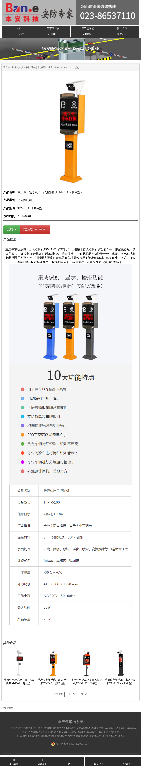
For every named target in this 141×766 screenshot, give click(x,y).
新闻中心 (88, 35)
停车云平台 (53, 28)
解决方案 (122, 28)
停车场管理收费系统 (74, 737)
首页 (18, 28)
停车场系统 (87, 28)
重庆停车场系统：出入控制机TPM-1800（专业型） (120, 683)
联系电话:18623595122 (35, 231)
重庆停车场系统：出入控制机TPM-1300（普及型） (19, 683)
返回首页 (58, 696)
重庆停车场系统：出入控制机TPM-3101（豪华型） (53, 683)
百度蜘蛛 (63, 733)
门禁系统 (19, 35)
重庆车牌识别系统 (38, 737)
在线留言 (72, 733)
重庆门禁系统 (90, 737)
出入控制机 (24, 69)
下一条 (84, 696)
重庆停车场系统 (11, 69)
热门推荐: (8, 709)
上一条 (71, 696)
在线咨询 (11, 231)
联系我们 (122, 35)
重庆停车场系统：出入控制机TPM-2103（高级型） (86, 683)
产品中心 (53, 35)
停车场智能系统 (105, 737)
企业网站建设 (112, 733)
